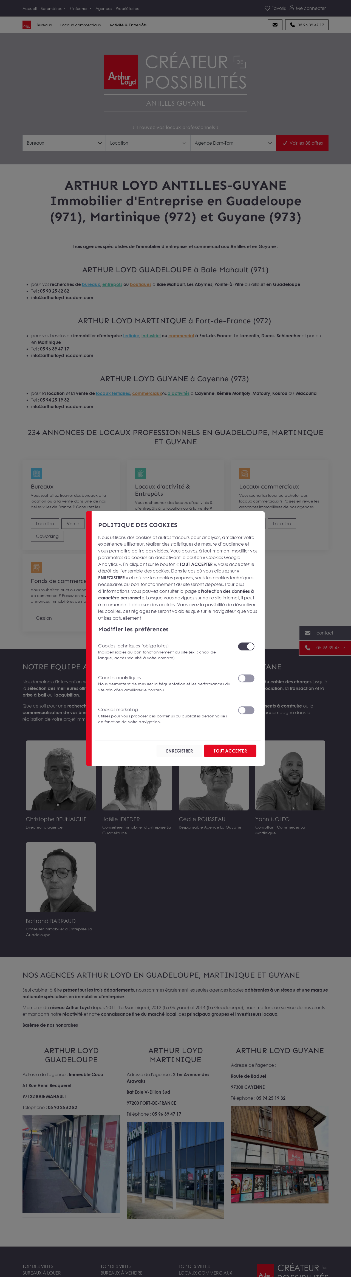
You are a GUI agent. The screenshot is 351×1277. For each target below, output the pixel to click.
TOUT (228, 751)
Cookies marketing (164, 715)
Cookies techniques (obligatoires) (164, 651)
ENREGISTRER (173, 751)
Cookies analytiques (164, 683)
